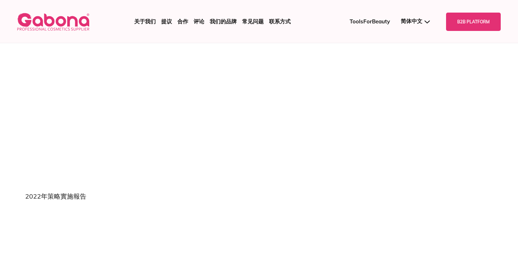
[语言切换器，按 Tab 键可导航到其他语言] (418, 21)
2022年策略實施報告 (55, 196)
